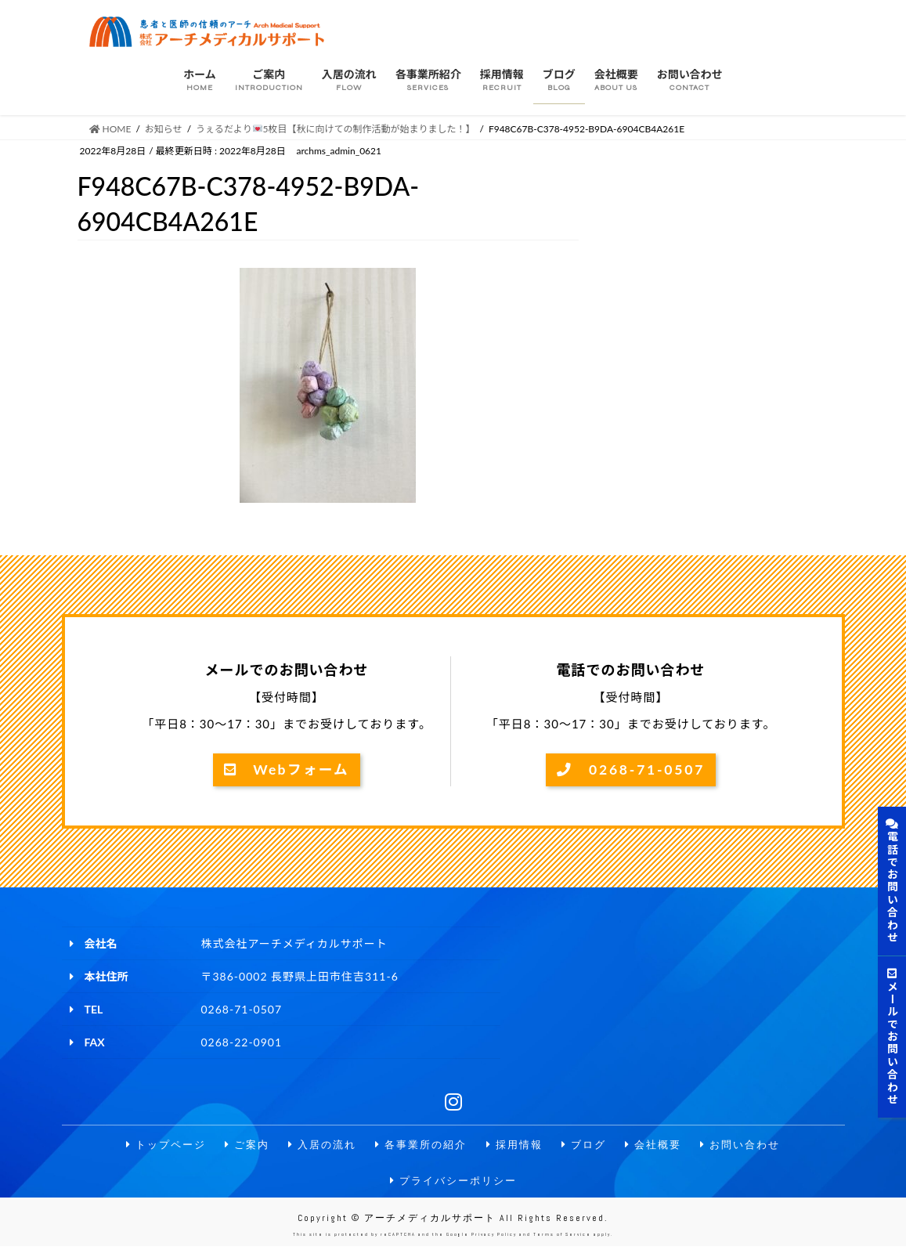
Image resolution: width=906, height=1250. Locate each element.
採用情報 (517, 1145)
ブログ (589, 1145)
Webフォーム (286, 770)
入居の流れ (316, 1145)
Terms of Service (562, 1238)
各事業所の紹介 (419, 1145)
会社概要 (661, 1145)
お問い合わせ (752, 1145)
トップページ (153, 1145)
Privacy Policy (494, 1238)
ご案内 (238, 1145)
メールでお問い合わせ (892, 1037)
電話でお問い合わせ (892, 881)
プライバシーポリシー (453, 1183)
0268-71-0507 (631, 770)
